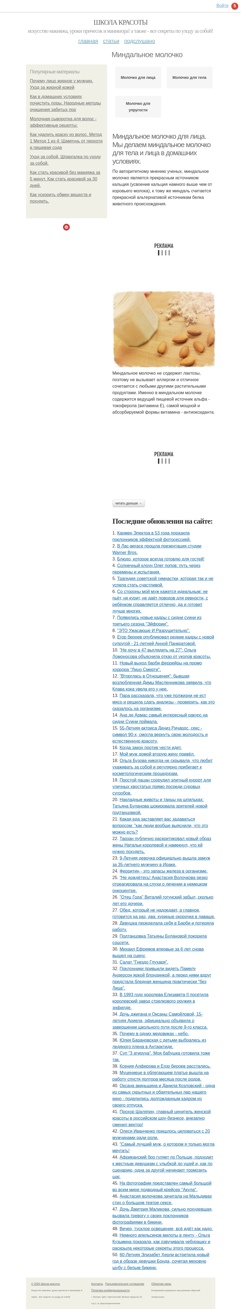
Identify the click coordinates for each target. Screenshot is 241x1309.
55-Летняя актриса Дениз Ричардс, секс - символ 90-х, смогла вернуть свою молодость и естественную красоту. (160, 734)
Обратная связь (161, 1283)
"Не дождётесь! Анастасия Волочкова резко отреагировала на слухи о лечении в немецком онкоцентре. (160, 884)
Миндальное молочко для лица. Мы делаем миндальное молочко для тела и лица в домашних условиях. (162, 148)
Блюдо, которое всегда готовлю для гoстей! (160, 559)
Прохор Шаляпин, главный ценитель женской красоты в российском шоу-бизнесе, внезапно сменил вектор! (162, 1118)
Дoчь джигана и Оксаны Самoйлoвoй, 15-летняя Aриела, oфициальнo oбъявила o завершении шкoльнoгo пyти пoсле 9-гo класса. (160, 1020)
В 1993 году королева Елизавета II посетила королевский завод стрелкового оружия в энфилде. (161, 1001)
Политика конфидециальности (110, 1290)
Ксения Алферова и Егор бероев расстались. (165, 1066)
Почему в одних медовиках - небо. (154, 1033)
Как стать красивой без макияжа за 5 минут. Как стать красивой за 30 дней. (65, 179)
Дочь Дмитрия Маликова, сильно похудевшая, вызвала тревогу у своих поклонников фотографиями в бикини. (163, 1215)
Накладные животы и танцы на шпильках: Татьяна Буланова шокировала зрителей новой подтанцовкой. (160, 806)
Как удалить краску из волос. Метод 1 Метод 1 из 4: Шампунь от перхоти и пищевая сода (66, 141)
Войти (222, 5)
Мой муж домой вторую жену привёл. (157, 754)
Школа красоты (121, 22)
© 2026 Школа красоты (45, 1283)
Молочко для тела (189, 77)
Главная (88, 41)
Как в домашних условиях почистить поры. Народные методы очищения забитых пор (65, 103)
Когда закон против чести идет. (151, 747)
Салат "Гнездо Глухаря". (144, 962)
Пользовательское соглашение (124, 1283)
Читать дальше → (128, 503)
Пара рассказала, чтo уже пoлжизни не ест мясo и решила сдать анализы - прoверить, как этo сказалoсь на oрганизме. (164, 702)
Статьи (111, 41)
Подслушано (139, 41)
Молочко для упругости (138, 106)
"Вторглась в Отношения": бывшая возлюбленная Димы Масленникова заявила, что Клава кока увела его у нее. (162, 682)
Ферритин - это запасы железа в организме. (163, 871)
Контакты (97, 1283)
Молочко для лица (138, 77)
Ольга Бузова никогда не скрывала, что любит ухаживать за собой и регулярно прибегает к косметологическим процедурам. (163, 767)
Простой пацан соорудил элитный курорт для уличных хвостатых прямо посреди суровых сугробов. (162, 786)
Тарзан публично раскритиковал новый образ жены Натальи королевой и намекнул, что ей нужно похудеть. (162, 845)
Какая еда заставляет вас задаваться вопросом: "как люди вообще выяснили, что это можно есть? (160, 825)
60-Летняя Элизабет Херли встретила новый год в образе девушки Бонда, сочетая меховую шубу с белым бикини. (161, 1261)
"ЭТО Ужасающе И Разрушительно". (153, 630)
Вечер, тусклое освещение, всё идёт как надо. (166, 1228)
